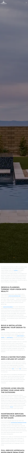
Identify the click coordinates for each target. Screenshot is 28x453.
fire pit (11, 406)
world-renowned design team (14, 295)
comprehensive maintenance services (18, 422)
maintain (16, 270)
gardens (2, 337)
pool (13, 368)
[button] (26, 3)
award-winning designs (8, 306)
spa (20, 368)
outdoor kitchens (20, 335)
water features (10, 337)
